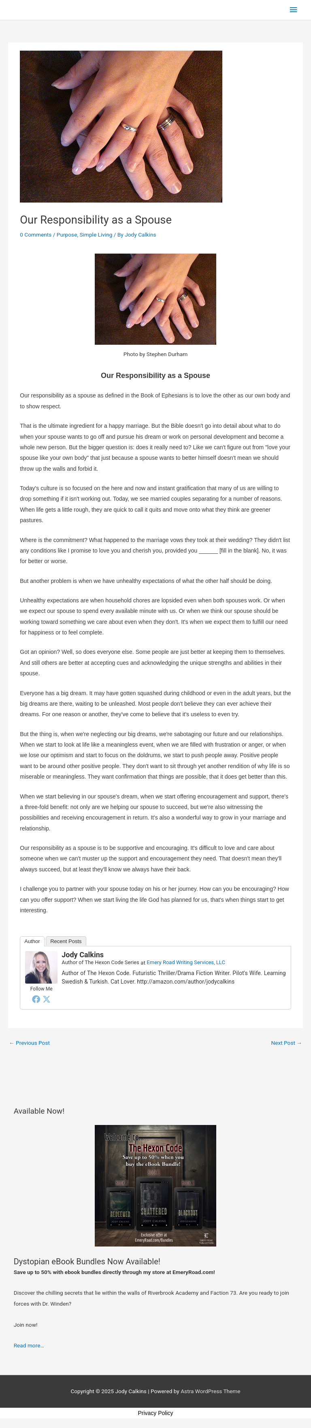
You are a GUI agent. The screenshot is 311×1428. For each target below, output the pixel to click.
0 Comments (35, 234)
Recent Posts (65, 941)
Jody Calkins (83, 954)
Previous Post (29, 1043)
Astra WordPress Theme (210, 1391)
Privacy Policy (155, 1413)
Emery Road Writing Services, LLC (186, 962)
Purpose (67, 234)
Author (32, 941)
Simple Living (95, 234)
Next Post (286, 1043)
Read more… (29, 1345)
